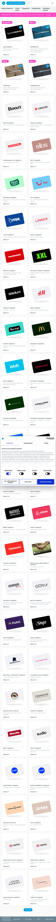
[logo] (3, 3)
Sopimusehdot (6, 917)
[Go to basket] (52, 3)
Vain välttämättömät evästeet (10, 481)
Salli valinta (28, 482)
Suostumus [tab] (9, 443)
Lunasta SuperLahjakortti (16, 3)
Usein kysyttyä (49, 919)
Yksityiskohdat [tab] (28, 443)
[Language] (18, 919)
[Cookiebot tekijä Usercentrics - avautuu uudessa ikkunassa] (47, 438)
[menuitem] (7, 8)
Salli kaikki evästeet (46, 482)
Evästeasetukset (6, 920)
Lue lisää (48, 14)
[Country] (29, 919)
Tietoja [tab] (46, 443)
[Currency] (39, 919)
